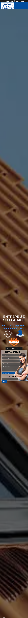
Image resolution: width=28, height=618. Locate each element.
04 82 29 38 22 (9, 1)
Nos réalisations (14, 348)
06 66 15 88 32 (19, 1)
